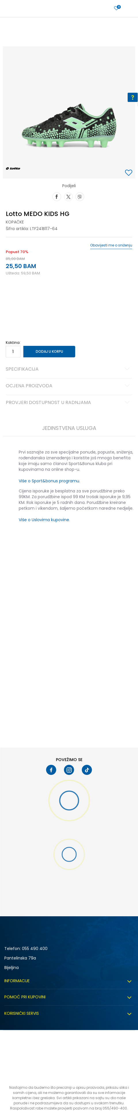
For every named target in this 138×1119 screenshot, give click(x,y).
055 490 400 (35, 948)
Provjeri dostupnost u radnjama (68, 403)
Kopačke (15, 222)
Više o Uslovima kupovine (44, 520)
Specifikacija (68, 369)
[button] (129, 173)
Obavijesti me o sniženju (111, 245)
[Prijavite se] (116, 8)
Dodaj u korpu (49, 351)
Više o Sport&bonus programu (49, 481)
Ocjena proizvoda (68, 386)
